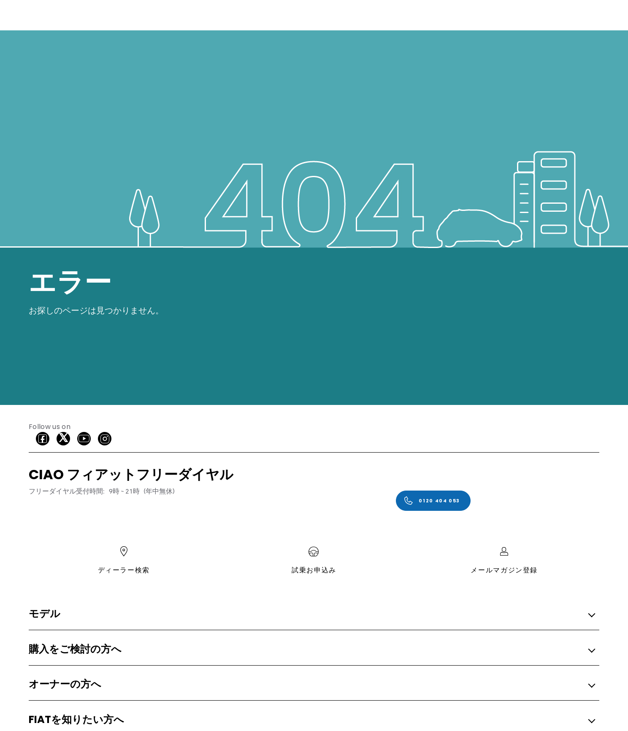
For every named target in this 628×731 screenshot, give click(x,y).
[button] (311, 614)
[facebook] (42, 438)
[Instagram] (104, 438)
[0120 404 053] (433, 501)
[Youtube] (84, 438)
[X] (63, 438)
